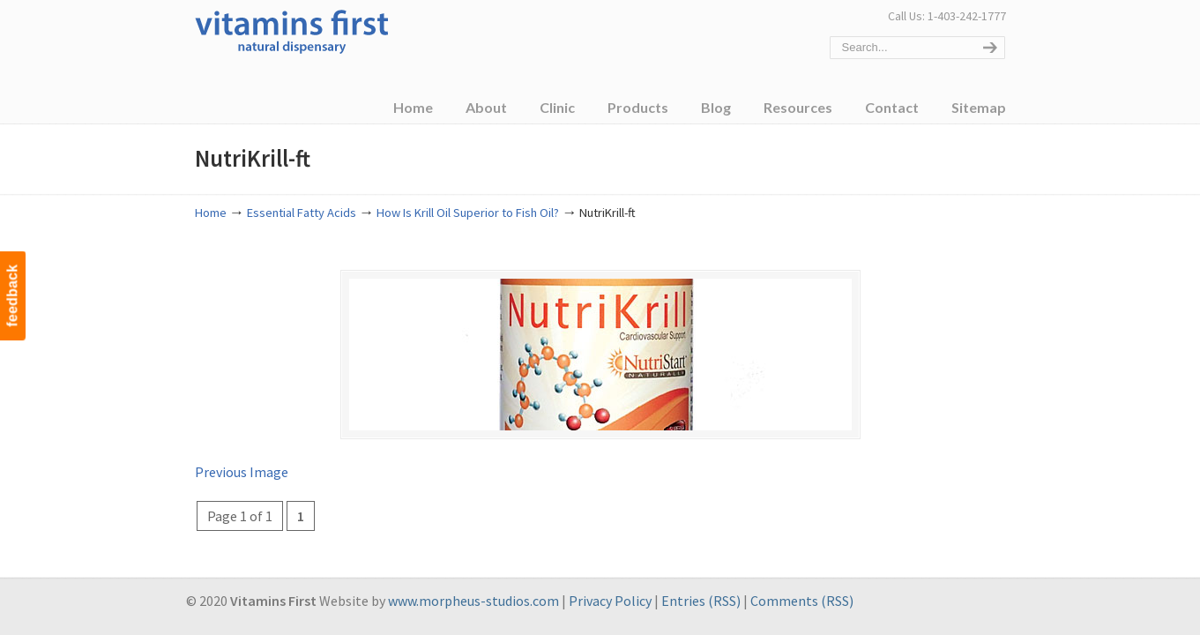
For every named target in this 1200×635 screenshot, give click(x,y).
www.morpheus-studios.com (473, 600)
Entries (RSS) (701, 600)
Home (211, 212)
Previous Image (241, 472)
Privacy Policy (610, 600)
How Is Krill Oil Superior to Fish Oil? (467, 212)
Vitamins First (292, 30)
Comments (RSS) (801, 600)
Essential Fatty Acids (301, 212)
